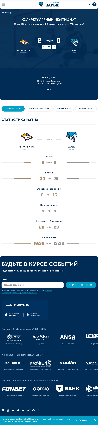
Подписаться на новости (81, 285)
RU (90, 4)
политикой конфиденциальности (22, 422)
